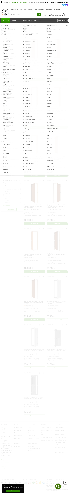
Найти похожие (57, 319)
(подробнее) (19, 487)
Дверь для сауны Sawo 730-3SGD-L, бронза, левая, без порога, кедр (33, 254)
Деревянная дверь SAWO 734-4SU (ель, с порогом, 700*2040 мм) (34, 350)
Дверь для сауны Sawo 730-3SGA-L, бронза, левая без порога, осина (33, 206)
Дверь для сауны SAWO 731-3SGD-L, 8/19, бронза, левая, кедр (56, 254)
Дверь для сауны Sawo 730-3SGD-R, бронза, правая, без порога (33, 158)
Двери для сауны (18, 24)
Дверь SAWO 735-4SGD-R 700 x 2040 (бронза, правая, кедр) (57, 349)
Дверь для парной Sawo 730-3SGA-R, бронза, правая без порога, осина (56, 206)
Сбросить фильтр (11, 27)
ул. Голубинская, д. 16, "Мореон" (18, 2)
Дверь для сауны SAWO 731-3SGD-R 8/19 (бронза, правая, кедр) (34, 302)
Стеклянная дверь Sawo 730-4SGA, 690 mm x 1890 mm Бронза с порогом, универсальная (56, 158)
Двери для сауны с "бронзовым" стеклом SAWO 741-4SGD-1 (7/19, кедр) (56, 62)
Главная (3, 24)
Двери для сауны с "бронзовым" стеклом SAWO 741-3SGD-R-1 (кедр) (33, 110)
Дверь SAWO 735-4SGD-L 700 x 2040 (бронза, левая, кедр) (34, 398)
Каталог (9, 24)
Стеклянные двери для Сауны (33, 24)
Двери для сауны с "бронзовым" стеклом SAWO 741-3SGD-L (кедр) (33, 62)
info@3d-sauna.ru (63, 20)
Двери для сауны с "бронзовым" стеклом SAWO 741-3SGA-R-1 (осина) (56, 110)
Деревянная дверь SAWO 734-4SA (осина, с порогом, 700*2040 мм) (57, 302)
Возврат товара (5, 459)
